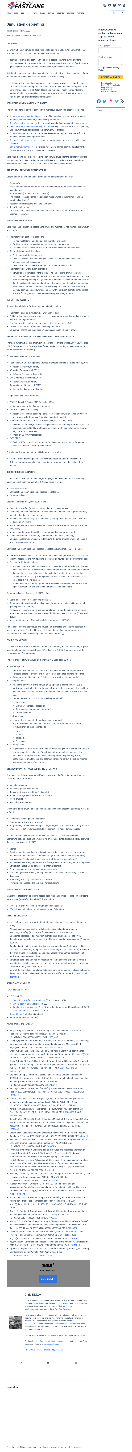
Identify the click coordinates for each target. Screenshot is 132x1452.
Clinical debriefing (21, 1004)
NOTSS (65, 620)
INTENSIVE (30, 1350)
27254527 (72, 1228)
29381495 (53, 1037)
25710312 (52, 1085)
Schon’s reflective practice (21, 123)
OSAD (12, 909)
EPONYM (60, 13)
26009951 (69, 1112)
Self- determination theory (21, 147)
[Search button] (122, 13)
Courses (70, 13)
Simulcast (14, 1017)
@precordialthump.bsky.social (52, 1341)
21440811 (50, 1255)
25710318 (59, 1057)
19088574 (20, 1194)
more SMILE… (48, 1279)
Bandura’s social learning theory (24, 140)
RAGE (39, 1350)
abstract (84, 1136)
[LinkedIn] (76, 1362)
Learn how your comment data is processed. (63, 1447)
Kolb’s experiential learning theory (25, 116)
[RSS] (124, 5)
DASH (12, 906)
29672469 (74, 1238)
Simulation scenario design (25, 1007)
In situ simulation (20, 1010)
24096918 (51, 1146)
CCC (29, 13)
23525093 (14, 1129)
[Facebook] (109, 5)
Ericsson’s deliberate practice (23, 133)
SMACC (59, 1350)
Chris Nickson (33, 1294)
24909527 (61, 1047)
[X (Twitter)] (105, 5)
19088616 (14, 1095)
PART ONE (80, 13)
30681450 (53, 1180)
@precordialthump (51, 1344)
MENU (9, 13)
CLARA (42, 13)
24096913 (51, 1218)
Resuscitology (49, 1350)
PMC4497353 (16, 1115)
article (50, 1170)
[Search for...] (115, 13)
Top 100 (51, 13)
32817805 (64, 1068)
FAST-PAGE (15, 438)
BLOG (16, 13)
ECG (22, 13)
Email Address (105, 57)
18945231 (14, 1207)
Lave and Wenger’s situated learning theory (29, 126)
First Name (104, 45)
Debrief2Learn (16, 1014)
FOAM (30, 1324)
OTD (35, 13)
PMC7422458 (16, 1071)
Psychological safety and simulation (29, 1000)
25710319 (75, 1245)
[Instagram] (114, 5)
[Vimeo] (119, 5)
